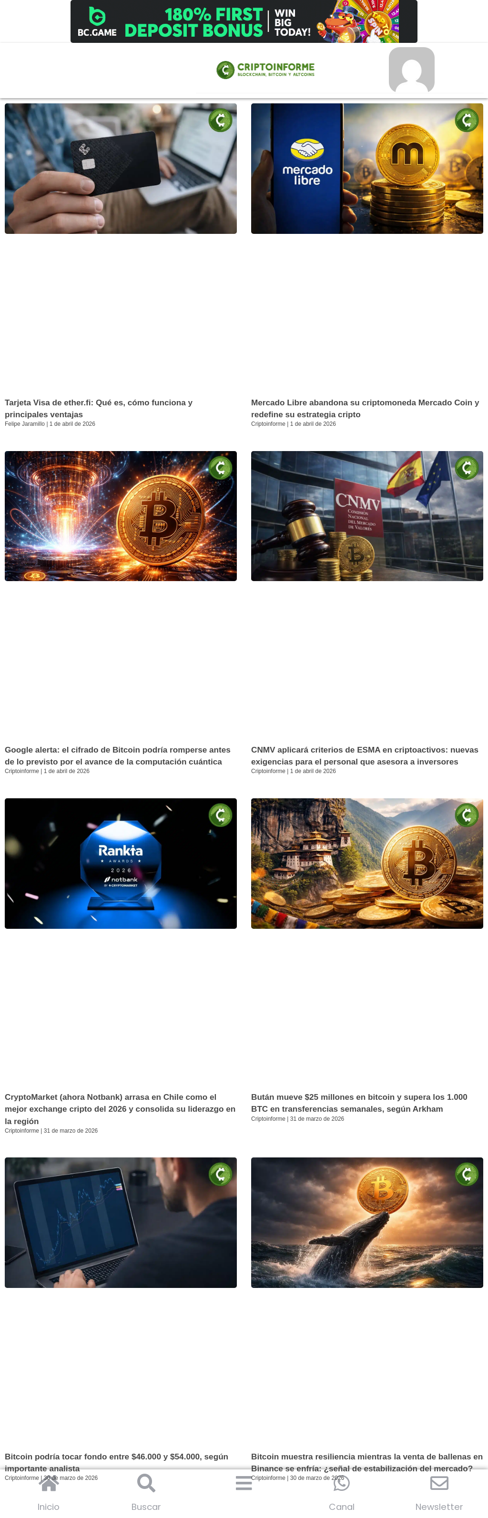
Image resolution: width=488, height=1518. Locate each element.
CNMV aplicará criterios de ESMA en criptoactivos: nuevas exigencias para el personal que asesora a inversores (354, 762)
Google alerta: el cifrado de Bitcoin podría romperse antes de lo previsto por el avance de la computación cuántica (112, 762)
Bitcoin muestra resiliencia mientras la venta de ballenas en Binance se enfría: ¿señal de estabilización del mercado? (366, 1481)
